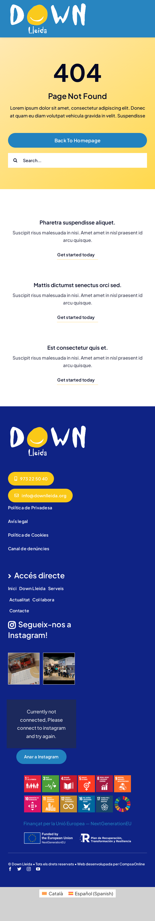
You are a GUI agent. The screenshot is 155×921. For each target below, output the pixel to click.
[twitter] (19, 869)
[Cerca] (15, 160)
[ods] (77, 777)
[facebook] (10, 869)
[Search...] (77, 160)
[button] (12, 669)
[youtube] (38, 869)
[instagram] (29, 869)
